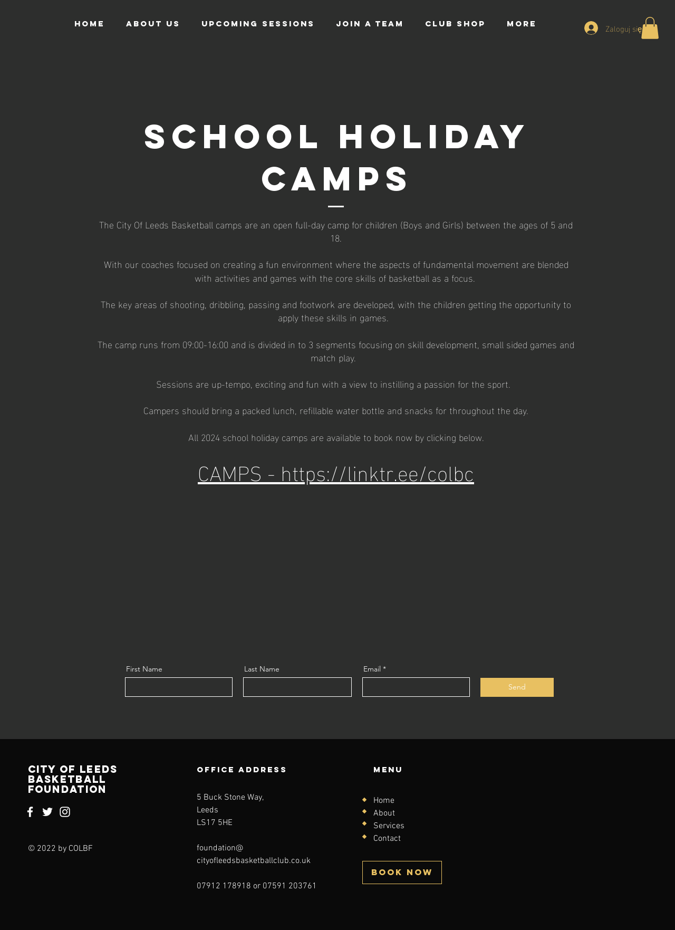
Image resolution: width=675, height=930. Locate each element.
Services (388, 826)
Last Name (261, 669)
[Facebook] (30, 812)
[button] (650, 28)
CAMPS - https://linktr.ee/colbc (336, 471)
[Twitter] (47, 812)
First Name (144, 669)
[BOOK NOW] (402, 872)
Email (372, 669)
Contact (387, 838)
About (384, 813)
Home (383, 800)
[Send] (517, 687)
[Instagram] (65, 812)
